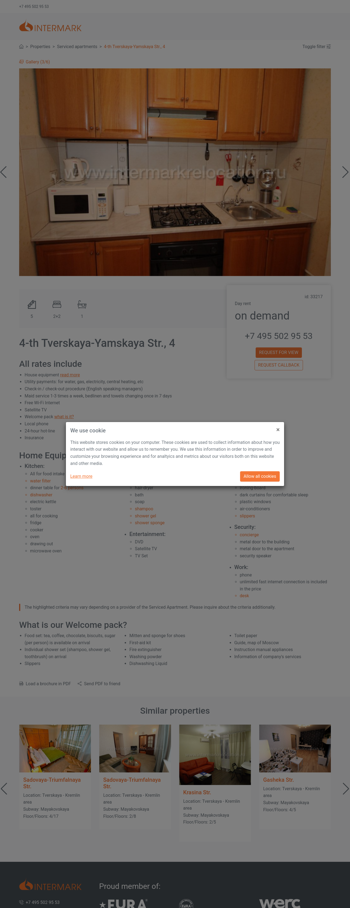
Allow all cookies (260, 476)
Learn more (81, 476)
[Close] (278, 427)
